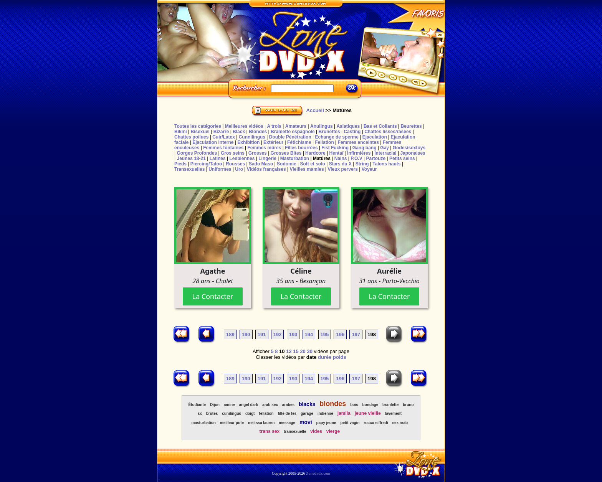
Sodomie (286, 164)
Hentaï (336, 153)
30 (309, 351)
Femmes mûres (264, 147)
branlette (390, 405)
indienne (325, 413)
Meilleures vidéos (244, 126)
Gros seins (233, 153)
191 (262, 334)
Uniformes (219, 169)
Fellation (324, 142)
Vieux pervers (342, 169)
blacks (307, 404)
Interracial (385, 153)
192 (277, 334)
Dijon (215, 405)
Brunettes (329, 131)
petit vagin (350, 423)
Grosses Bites (286, 153)
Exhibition (248, 142)
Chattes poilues (191, 137)
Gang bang (364, 147)
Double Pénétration (290, 137)
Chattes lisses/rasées (387, 131)
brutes (212, 413)
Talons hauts (386, 164)
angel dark (248, 405)
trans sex (270, 431)
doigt (250, 413)
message (287, 423)
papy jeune (326, 423)
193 (293, 334)
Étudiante (197, 405)
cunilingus (231, 413)
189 (230, 334)
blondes (332, 404)
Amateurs (295, 126)
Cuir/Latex (223, 137)
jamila (344, 413)
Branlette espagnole (293, 131)
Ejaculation (374, 137)
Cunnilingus (252, 137)
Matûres (322, 158)
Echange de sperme (337, 137)
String (362, 164)
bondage (370, 405)
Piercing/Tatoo (206, 164)
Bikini (180, 131)
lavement (393, 413)
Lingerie (267, 158)
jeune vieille (368, 413)
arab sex (270, 405)
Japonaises (412, 153)
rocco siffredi (376, 423)
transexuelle (295, 431)
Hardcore (315, 153)
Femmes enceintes (358, 142)
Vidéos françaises (266, 169)
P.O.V (356, 158)
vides (316, 431)
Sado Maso (261, 164)
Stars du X (340, 164)
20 (302, 351)
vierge (333, 431)
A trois (274, 126)
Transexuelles (189, 169)
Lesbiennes (242, 158)
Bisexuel (199, 131)
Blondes (258, 131)
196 (340, 334)
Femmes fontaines (223, 147)
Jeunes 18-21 (191, 158)
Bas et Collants (380, 126)
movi (305, 422)
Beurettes (411, 126)
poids (339, 357)
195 (325, 334)
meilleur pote (232, 423)
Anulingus (321, 126)
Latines (218, 158)
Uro (239, 169)
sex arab (400, 423)
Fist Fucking (335, 147)
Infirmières (358, 153)
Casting (352, 131)
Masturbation (294, 158)
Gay (384, 147)
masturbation (204, 423)
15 (295, 351)
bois (354, 405)
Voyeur (369, 169)
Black (239, 131)
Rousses (235, 164)
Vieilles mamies (306, 169)
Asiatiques (348, 126)
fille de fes (287, 413)
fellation (266, 413)
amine (229, 405)
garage (307, 413)
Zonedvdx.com (318, 473)
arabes (288, 405)
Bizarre (221, 131)
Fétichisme (299, 142)
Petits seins (402, 158)
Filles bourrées (301, 147)
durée (324, 357)
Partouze (375, 158)
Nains (340, 158)
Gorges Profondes (197, 153)
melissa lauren (261, 423)
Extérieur (273, 142)
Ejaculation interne (212, 142)
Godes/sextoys (409, 147)
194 (309, 334)
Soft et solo (312, 164)
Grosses (257, 153)
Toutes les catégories (197, 126)
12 (288, 351)
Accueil (315, 110)
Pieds (180, 164)
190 (246, 334)
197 (356, 334)
